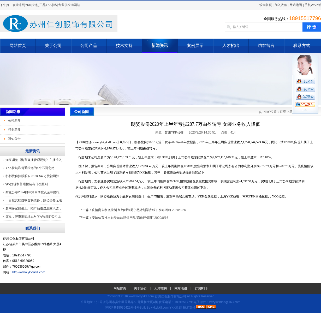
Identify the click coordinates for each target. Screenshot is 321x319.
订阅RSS (201, 288)
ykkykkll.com (160, 307)
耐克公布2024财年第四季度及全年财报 (32, 192)
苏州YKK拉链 (174, 132)
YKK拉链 (175, 307)
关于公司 (53, 45)
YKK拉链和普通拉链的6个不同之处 (29, 168)
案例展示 (195, 45)
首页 (283, 111)
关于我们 (140, 288)
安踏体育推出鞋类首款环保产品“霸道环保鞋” (123, 218)
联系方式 (301, 45)
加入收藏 (281, 5)
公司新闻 (14, 120)
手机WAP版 (313, 5)
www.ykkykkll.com (141, 296)
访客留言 (266, 45)
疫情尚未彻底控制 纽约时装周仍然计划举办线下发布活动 (131, 210)
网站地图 (295, 5)
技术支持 (124, 45)
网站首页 (17, 45)
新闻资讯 (159, 45)
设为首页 (265, 5)
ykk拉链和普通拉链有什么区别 (26, 184)
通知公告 (14, 139)
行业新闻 (14, 129)
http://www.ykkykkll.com (28, 272)
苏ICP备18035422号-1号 (122, 307)
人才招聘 (230, 45)
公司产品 (88, 45)
